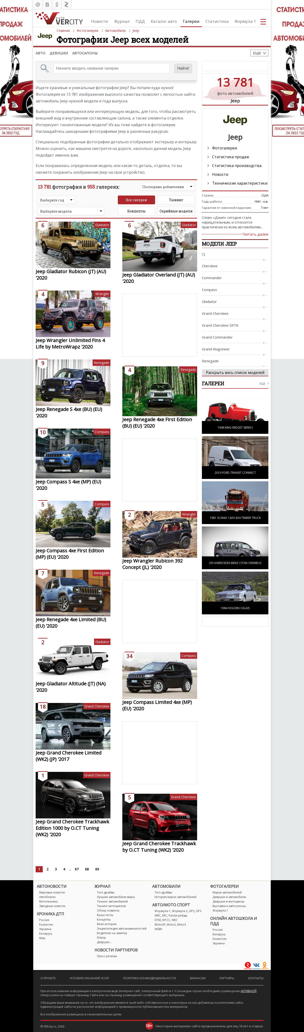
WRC (158, 915)
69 (97, 869)
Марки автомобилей (227, 892)
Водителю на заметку (112, 933)
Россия (44, 920)
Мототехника (48, 901)
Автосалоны (85, 53)
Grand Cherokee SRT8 (220, 325)
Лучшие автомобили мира (116, 897)
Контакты (256, 978)
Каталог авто (164, 21)
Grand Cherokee (96, 706)
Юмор (101, 938)
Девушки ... (104, 942)
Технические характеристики (239, 183)
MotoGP (160, 924)
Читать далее (255, 234)
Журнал (122, 21)
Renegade (101, 362)
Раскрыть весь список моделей (235, 372)
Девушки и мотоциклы (228, 901)
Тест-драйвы (105, 892)
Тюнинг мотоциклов (111, 906)
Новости (99, 21)
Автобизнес (47, 897)
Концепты (136, 211)
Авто (40, 53)
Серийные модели (176, 211)
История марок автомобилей (175, 897)
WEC (175, 920)
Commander (212, 277)
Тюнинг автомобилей (112, 901)
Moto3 (181, 924)
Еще (257, 53)
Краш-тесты (105, 915)
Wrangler (102, 293)
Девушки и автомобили (229, 897)
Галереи (191, 21)
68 (87, 869)
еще (262, 384)
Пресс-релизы (107, 956)
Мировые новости (52, 892)
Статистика (217, 21)
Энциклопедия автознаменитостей (122, 929)
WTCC (166, 920)
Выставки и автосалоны (229, 906)
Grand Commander (217, 337)
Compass (102, 432)
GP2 (192, 911)
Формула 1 (245, 21)
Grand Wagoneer (216, 349)
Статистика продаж (230, 156)
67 (77, 869)
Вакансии (198, 978)
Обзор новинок (108, 910)
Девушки (59, 53)
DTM (158, 920)
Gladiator (102, 225)
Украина (45, 929)
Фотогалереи (224, 148)
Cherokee (210, 265)
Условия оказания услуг (89, 978)
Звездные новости (52, 906)
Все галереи (136, 200)
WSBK (158, 929)
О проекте (48, 978)
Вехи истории (107, 924)
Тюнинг (176, 200)
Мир (42, 938)
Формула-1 (163, 911)
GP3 (198, 911)
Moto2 (171, 924)
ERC (164, 915)
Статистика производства (236, 165)
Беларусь (45, 934)
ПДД (140, 21)
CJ (203, 254)
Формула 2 (180, 911)
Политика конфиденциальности (149, 978)
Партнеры (226, 978)
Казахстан (46, 924)
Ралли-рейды (178, 915)
